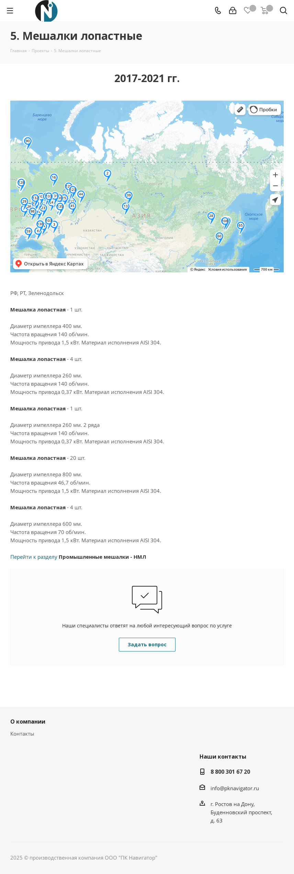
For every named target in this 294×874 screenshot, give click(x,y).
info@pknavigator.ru (235, 788)
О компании (27, 721)
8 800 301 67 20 (230, 771)
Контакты (22, 733)
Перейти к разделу (78, 556)
